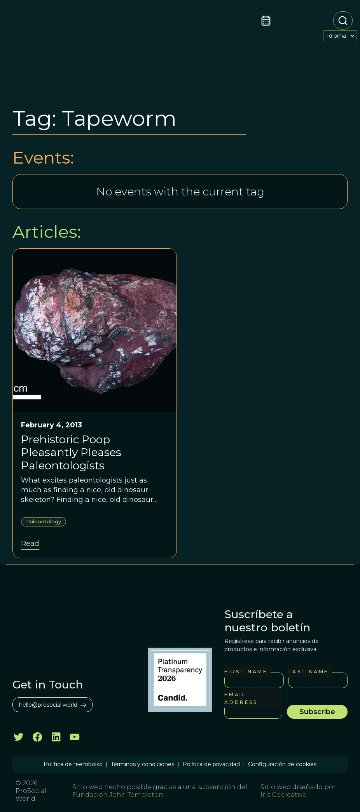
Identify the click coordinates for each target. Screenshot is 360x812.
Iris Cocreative (283, 794)
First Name (245, 671)
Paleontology (43, 521)
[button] (340, 35)
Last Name (308, 671)
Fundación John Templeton (117, 794)
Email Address (240, 698)
